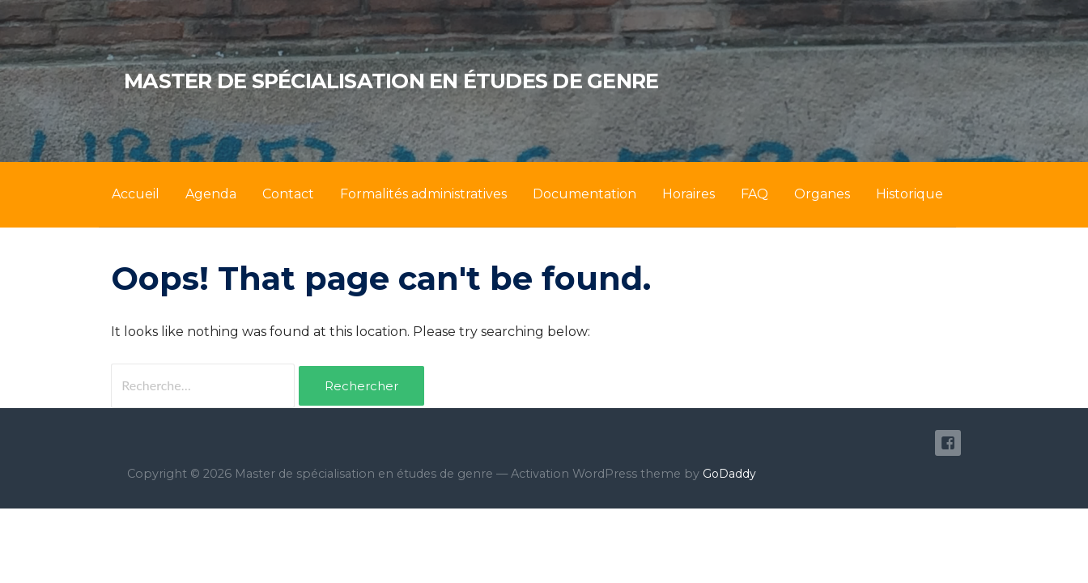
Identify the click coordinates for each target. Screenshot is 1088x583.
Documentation (584, 194)
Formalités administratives (423, 194)
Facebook (948, 443)
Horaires (688, 194)
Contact (288, 194)
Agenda (210, 194)
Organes (822, 194)
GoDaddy (729, 473)
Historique (909, 194)
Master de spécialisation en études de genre (391, 80)
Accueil (135, 194)
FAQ (754, 194)
